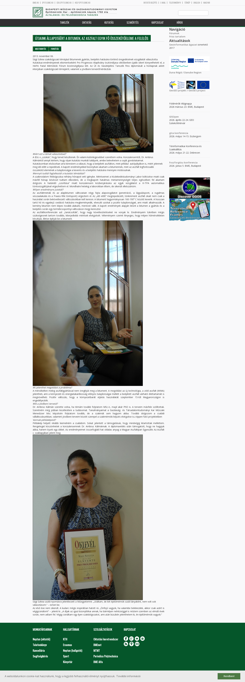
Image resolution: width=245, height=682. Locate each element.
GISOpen (174, 116)
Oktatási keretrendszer (105, 639)
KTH (65, 639)
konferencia (181, 133)
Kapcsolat (158, 23)
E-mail (163, 3)
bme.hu (36, 3)
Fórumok (174, 33)
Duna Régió (175, 72)
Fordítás (55, 49)
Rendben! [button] (229, 676)
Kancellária (39, 651)
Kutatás (109, 23)
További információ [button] (128, 676)
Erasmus (67, 645)
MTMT (96, 651)
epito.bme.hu (47, 3)
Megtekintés (40, 49)
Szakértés (133, 23)
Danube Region (192, 72)
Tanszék (64, 23)
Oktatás (86, 23)
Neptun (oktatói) (41, 639)
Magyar (206, 3)
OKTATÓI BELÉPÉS (150, 3)
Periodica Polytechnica (105, 656)
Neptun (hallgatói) (72, 651)
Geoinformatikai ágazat (183, 44)
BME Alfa (98, 662)
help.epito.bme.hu (82, 3)
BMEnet (97, 645)
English (197, 3)
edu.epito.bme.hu (64, 3)
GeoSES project (196, 90)
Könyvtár (67, 662)
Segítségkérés (40, 656)
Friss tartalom (177, 36)
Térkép (187, 3)
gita (171, 133)
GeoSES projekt (177, 90)
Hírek (180, 23)
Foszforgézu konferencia (183, 162)
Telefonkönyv (175, 3)
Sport (66, 656)
